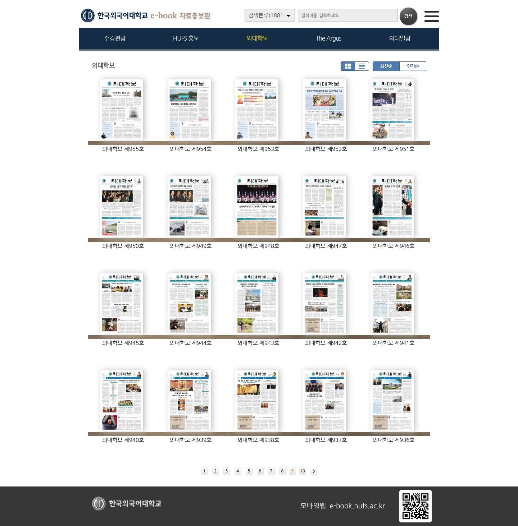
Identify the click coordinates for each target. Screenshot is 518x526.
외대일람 (399, 38)
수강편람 (115, 38)
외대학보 (257, 38)
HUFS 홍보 (186, 38)
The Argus (328, 38)
